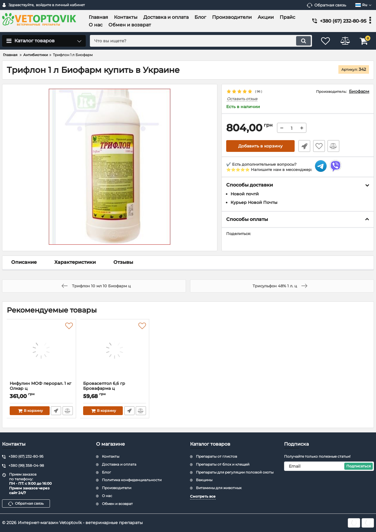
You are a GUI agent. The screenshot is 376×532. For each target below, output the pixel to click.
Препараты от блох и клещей (222, 464)
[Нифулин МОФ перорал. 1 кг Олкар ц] (41, 351)
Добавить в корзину (260, 146)
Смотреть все (203, 496)
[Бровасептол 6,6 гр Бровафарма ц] (114, 351)
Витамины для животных (218, 488)
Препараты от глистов (216, 456)
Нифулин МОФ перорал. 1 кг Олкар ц (41, 388)
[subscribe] (329, 466)
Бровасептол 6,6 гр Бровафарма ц (114, 388)
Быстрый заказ (303, 146)
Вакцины (204, 480)
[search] (199, 41)
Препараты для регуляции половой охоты (234, 472)
